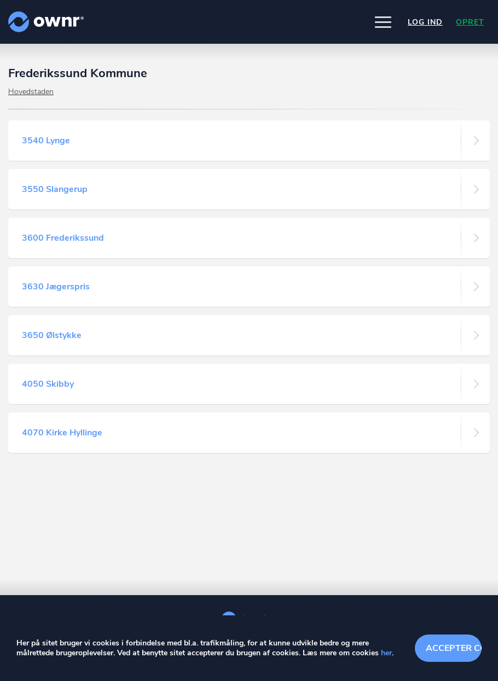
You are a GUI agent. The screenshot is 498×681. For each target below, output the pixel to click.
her (386, 653)
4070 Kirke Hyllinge (62, 433)
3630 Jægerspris (56, 287)
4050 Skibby (48, 384)
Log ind (425, 22)
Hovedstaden (31, 91)
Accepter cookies (454, 648)
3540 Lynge (46, 141)
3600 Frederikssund (63, 238)
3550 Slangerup (55, 189)
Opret (470, 22)
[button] (383, 22)
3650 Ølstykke (52, 335)
